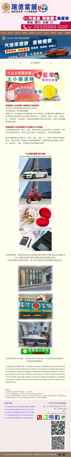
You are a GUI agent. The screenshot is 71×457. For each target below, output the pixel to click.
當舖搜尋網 (37, 454)
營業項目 (10, 33)
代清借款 (48, 156)
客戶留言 (46, 33)
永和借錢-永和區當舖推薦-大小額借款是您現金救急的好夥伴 (23, 418)
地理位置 (53, 33)
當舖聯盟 (67, 33)
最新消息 (25, 33)
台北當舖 (47, 454)
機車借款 (30, 156)
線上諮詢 (39, 33)
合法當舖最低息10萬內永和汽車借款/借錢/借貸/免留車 (21, 415)
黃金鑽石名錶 (39, 156)
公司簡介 (3, 33)
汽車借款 (22, 156)
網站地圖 (53, 454)
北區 (42, 454)
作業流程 (32, 33)
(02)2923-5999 (34, 358)
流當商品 (18, 33)
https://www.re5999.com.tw (58, 413)
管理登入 (60, 33)
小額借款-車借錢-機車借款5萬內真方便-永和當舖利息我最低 (23, 412)
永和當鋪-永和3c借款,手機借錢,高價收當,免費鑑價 (20, 406)
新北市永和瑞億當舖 (57, 403)
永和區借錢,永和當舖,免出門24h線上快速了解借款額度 (22, 409)
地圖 (63, 406)
